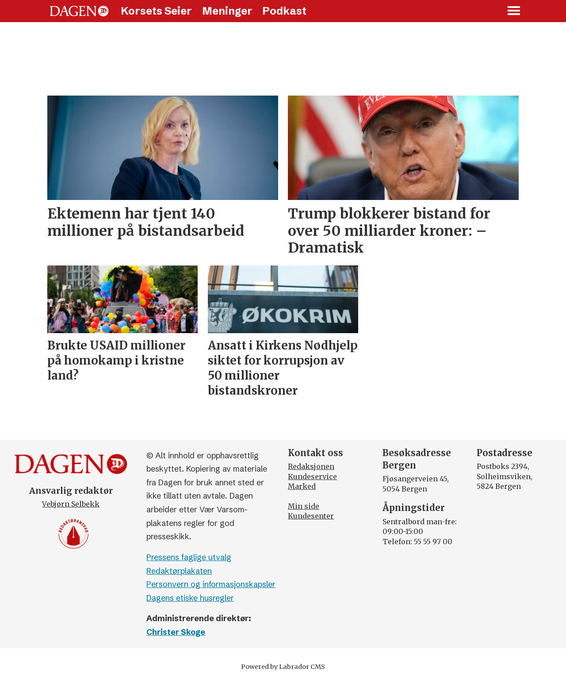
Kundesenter (311, 515)
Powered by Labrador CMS (283, 667)
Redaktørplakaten (179, 571)
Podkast (284, 10)
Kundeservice (312, 476)
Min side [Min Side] (303, 506)
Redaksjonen (311, 466)
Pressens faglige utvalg (188, 557)
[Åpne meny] (514, 11)
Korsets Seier (156, 10)
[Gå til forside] (79, 11)
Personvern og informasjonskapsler (210, 584)
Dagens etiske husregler (190, 598)
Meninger (227, 10)
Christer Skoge (175, 632)
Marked (302, 486)
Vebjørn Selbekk (70, 503)
